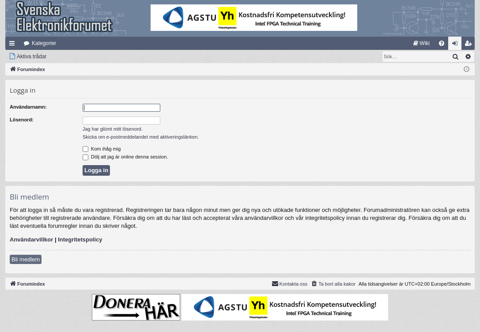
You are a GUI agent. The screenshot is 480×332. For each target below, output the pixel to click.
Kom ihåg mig (102, 148)
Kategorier (44, 43)
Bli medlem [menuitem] (470, 45)
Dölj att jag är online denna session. (125, 156)
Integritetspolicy (80, 239)
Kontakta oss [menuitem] (290, 283)
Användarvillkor (31, 239)
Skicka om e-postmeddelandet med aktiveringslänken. (141, 137)
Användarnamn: (28, 106)
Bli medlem (25, 259)
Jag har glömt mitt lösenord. (113, 129)
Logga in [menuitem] (456, 45)
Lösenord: (22, 119)
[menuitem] (421, 43)
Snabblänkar (14, 45)
